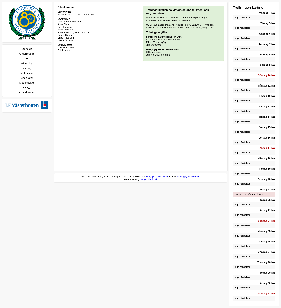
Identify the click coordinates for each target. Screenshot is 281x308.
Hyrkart (27, 87)
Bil (26, 58)
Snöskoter (27, 77)
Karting (27, 68)
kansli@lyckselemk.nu (188, 176)
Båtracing (26, 63)
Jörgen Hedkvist (148, 179)
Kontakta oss (27, 92)
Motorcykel (27, 73)
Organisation (26, 53)
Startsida (27, 48)
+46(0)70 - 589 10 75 (157, 176)
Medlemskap (26, 82)
